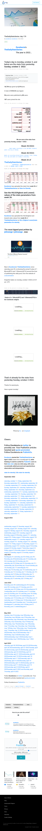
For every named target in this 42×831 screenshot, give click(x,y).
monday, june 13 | (21, 598)
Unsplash (27, 431)
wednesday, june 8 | (11, 602)
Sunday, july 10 (31, 572)
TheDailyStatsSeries (13, 49)
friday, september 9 (10, 505)
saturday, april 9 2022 (14, 667)
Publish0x (8, 704)
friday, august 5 (9, 550)
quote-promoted (22, 450)
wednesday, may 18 (23, 624)
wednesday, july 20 (10, 565)
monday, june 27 (15, 587)
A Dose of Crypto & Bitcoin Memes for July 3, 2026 (20, 780)
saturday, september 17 (11, 496)
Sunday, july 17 (11, 567)
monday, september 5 (11, 509)
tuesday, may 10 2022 (16, 630)
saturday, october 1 (10, 481)
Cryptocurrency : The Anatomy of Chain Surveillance (8, 780)
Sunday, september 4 (26, 509)
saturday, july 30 (19, 557)
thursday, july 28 (9, 559)
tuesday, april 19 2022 (15, 656)
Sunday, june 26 (27, 587)
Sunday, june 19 (15, 593)
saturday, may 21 (21, 621)
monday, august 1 (29, 552)
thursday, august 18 (29, 537)
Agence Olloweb (19, 686)
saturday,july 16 (23, 567)
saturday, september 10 (27, 503)
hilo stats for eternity (23, 472)
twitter (26, 445)
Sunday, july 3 (9, 578)
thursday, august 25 (29, 531)
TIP (21, 757)
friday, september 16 (27, 496)
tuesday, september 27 (12, 485)
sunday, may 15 (24, 626)
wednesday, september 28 (29, 483)
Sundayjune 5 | (9, 604)
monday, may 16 (14, 626)
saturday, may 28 (11, 617)
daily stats (10, 464)
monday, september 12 (28, 500)
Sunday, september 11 (11, 503)
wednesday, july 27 (21, 559)
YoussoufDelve (10, 784)
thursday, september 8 (25, 505)
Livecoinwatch (9, 275)
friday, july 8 (19, 574)
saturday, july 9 (9, 574)
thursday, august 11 (30, 544)
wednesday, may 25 (12, 619)
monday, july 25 (12, 561)
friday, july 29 (30, 557)
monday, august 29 (10, 528)
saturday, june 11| (10, 600)
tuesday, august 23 (26, 533)
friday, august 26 (16, 531)
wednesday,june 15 (28, 596)
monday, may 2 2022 (14, 639)
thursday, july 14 (19, 570)
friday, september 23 (10, 490)
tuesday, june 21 (24, 591)
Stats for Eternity (25, 188)
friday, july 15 (8, 570)
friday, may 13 (13, 628)
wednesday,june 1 (21, 606)
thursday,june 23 (32, 589)
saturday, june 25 (10, 589)
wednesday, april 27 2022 (21, 647)
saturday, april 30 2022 (11, 645)
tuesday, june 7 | (22, 602)
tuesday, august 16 (26, 539)
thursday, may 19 (11, 624)
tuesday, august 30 (25, 526)
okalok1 (33, 784)
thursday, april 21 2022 (15, 654)
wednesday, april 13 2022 (16, 663)
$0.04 (6, 41)
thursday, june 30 (9, 585)
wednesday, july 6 (10, 576)
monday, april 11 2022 (15, 665)
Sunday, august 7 (17, 548)
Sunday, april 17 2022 (14, 658)
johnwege (8, 232)
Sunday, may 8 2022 (14, 632)
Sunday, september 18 (28, 494)
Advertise (6, 814)
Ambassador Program (9, 803)
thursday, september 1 (11, 513)
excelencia (8, 39)
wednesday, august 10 (11, 546)
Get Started (36, 2)
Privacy (6, 809)
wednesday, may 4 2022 (15, 637)
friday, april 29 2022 (25, 645)
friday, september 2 (26, 511)
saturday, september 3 (11, 511)
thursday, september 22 (26, 490)
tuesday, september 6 (28, 507)
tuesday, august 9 (25, 546)
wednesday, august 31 (11, 526)
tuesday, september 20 (29, 492)
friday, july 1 (29, 578)
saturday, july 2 (19, 578)
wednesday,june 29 (22, 585)
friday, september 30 (24, 481)
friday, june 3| (29, 604)
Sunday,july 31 (8, 557)
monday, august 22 (11, 535)
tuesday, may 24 (23, 619)
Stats (5, 811)
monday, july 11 (21, 572)
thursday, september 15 (11, 498)
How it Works (7, 797)
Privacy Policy (28, 823)
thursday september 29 (11, 483)
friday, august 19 (17, 537)
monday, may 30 (20, 615)
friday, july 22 (20, 563)
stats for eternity (9, 472)
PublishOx (27, 452)
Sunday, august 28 (24, 528)
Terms (5, 806)
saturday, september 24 (27, 487)
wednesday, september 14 (29, 498)
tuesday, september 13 (12, 500)
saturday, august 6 (29, 548)
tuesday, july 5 (21, 576)
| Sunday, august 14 (23, 541)
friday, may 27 (21, 617)
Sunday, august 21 (23, 535)
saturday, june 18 (26, 593)
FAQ (5, 800)
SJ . (20, 431)
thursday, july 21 (30, 563)
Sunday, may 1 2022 (27, 639)
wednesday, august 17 (11, 539)
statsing (16, 707)
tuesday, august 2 (16, 552)
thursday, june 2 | (9, 606)
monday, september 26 (28, 485)
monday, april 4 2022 (16, 166)
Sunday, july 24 (22, 561)
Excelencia (20, 47)
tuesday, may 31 (9, 615)
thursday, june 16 (15, 596)
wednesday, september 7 (12, 507)
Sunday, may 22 (11, 621)
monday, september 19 (12, 494)
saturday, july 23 (9, 563)
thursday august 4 (21, 550)
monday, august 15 (10, 541)
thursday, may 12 (23, 628)
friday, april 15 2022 (14, 661)
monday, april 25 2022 (17, 650)
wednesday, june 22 (11, 591)
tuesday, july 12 (10, 572)
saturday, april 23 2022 (15, 652)
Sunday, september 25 (11, 487)
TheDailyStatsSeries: (13, 162)
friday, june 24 (21, 589)
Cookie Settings (8, 817)
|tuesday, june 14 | (10, 598)
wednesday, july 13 (31, 570)
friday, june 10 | (21, 600)
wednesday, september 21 (12, 492)
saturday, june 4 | (19, 604)
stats (28, 704)
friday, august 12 (17, 544)
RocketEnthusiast (23, 784)
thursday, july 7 (28, 574)
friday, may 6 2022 (13, 635)
